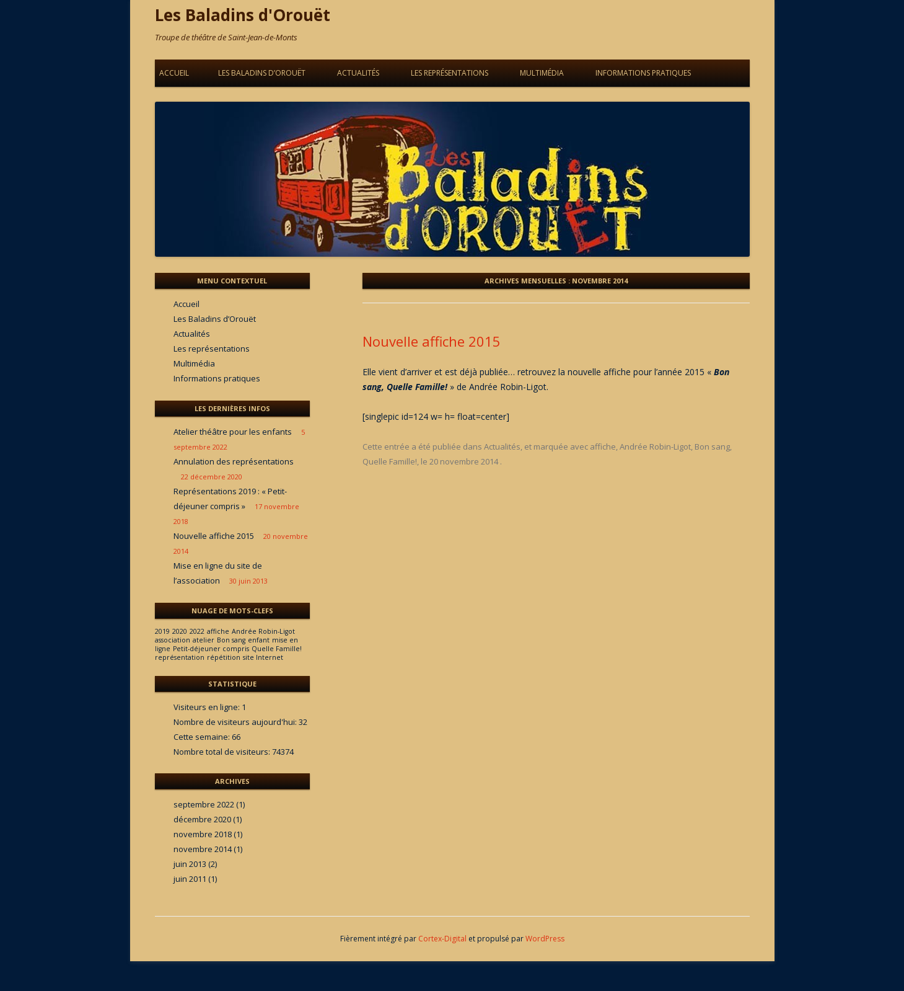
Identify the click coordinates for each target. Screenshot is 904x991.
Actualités (358, 73)
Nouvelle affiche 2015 (431, 341)
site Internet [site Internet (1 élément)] (263, 657)
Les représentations (449, 73)
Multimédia (542, 73)
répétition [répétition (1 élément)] (223, 657)
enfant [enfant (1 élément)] (259, 640)
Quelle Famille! (389, 461)
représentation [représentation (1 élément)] (179, 657)
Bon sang (712, 446)
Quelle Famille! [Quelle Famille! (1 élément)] (277, 648)
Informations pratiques (643, 73)
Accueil (174, 73)
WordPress (544, 938)
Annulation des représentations (233, 461)
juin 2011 (189, 878)
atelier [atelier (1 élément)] (203, 640)
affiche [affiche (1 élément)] (218, 631)
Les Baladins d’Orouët (261, 73)
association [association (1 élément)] (172, 640)
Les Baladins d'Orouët (242, 15)
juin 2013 (189, 863)
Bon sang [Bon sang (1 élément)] (231, 640)
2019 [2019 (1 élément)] (162, 631)
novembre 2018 (202, 834)
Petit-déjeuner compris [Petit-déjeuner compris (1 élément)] (211, 648)
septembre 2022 (203, 804)
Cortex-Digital (442, 938)
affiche (603, 446)
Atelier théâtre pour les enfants (232, 431)
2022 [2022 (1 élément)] (197, 631)
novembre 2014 (202, 849)
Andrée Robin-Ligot (655, 446)
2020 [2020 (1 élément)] (179, 631)
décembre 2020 (202, 819)
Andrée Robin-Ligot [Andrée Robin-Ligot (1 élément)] (263, 631)
